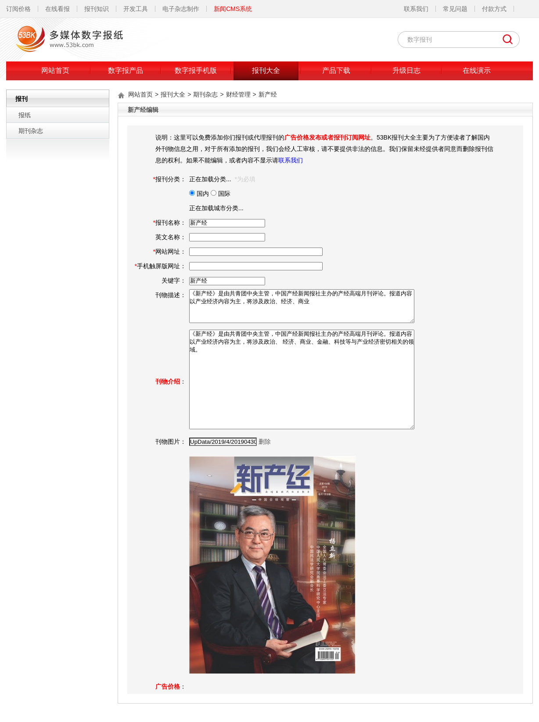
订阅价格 (18, 8)
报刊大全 (266, 70)
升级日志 (406, 70)
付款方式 (494, 8)
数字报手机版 (196, 70)
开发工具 (135, 8)
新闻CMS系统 (233, 8)
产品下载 (336, 70)
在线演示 (477, 70)
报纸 (24, 115)
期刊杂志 (30, 130)
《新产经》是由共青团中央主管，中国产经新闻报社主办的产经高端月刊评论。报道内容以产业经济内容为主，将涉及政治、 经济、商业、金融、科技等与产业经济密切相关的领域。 (301, 379)
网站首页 (55, 70)
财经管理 (238, 94)
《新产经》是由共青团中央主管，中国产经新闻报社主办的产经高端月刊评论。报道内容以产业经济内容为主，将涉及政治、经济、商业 (301, 306)
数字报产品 (125, 70)
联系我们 (416, 8)
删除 (265, 441)
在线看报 (57, 8)
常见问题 (455, 8)
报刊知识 (96, 8)
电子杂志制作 (180, 8)
